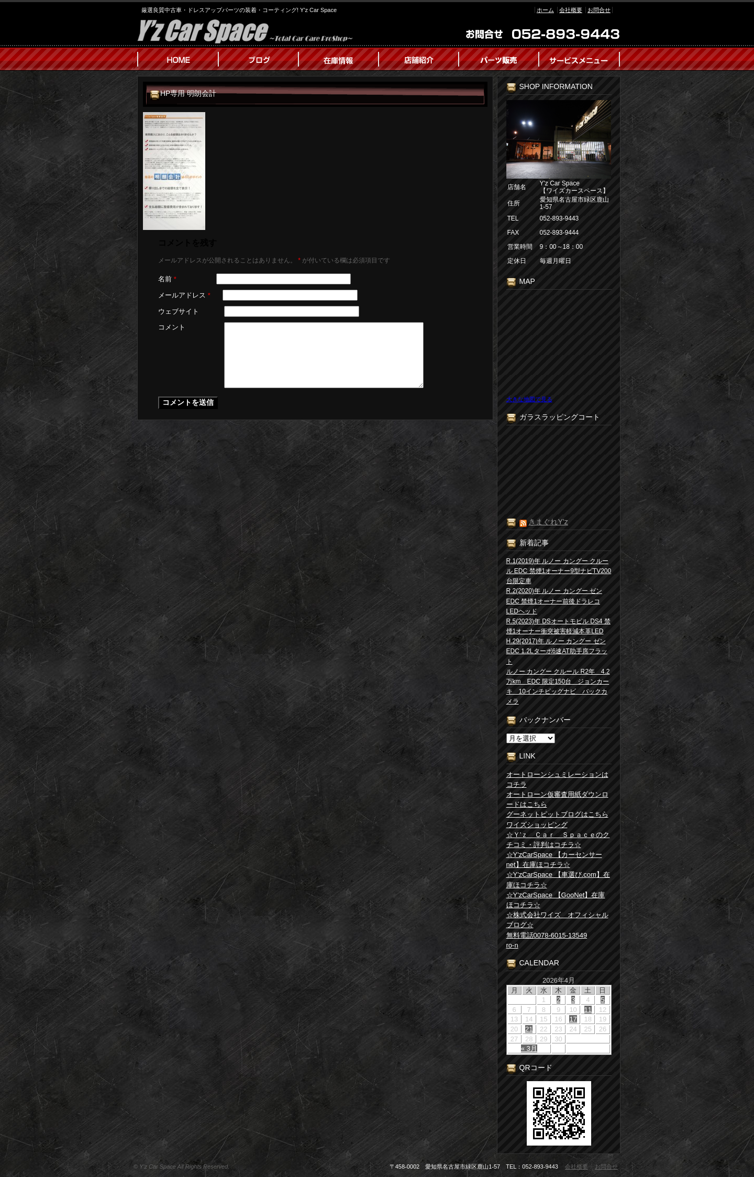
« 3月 (529, 1048)
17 (572, 1019)
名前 (167, 279)
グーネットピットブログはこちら (557, 814)
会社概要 (570, 10)
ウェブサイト (178, 311)
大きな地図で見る (529, 399)
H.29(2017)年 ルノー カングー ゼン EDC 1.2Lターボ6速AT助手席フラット (556, 651)
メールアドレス (184, 295)
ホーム (545, 10)
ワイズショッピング (537, 825)
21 (529, 1029)
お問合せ (599, 10)
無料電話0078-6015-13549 (546, 935)
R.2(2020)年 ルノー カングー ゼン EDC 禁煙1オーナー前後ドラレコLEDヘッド (554, 600)
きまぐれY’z (548, 522)
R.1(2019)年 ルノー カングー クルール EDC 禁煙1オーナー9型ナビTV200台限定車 (559, 571)
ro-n (512, 945)
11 (588, 1010)
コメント (171, 327)
